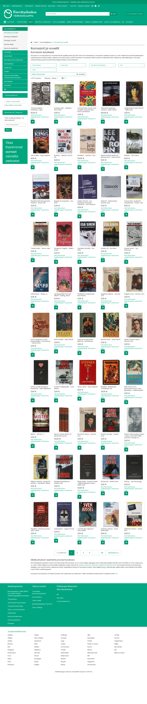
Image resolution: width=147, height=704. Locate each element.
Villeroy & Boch (119, 682)
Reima (89, 679)
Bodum (10, 673)
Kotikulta (64, 665)
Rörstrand (90, 688)
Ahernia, (88, 595)
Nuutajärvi (91, 667)
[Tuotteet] (9, 22)
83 (102, 582)
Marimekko (65, 682)
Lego (62, 670)
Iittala (36, 691)
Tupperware (118, 670)
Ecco (9, 685)
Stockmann (91, 694)
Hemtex (37, 682)
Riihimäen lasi (92, 682)
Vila (115, 679)
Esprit (9, 688)
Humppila (37, 688)
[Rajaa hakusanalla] (58, 104)
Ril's (88, 685)
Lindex (63, 673)
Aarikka (10, 665)
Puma (89, 676)
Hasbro (36, 676)
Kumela (63, 667)
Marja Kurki (64, 685)
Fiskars (36, 665)
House (36, 685)
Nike (88, 665)
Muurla (63, 691)
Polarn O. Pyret (92, 673)
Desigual (11, 679)
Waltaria (82, 595)
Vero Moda (118, 676)
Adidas (10, 667)
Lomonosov (65, 676)
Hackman (37, 670)
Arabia (10, 670)
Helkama (37, 679)
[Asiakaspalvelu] (17, 6)
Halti (35, 673)
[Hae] (113, 14)
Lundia (63, 679)
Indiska (36, 694)
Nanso (63, 694)
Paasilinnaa (102, 595)
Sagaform (91, 691)
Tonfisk (116, 665)
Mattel (63, 688)
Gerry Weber (38, 667)
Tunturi (116, 667)
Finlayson (11, 694)
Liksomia (95, 595)
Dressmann (12, 682)
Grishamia (112, 595)
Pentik (89, 670)
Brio (9, 676)
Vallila (116, 673)
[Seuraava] (113, 582)
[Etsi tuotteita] (81, 14)
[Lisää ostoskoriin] (33, 151)
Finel (9, 691)
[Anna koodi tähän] (15, 124)
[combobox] (81, 14)
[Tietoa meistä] (62, 6)
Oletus (55, 108)
